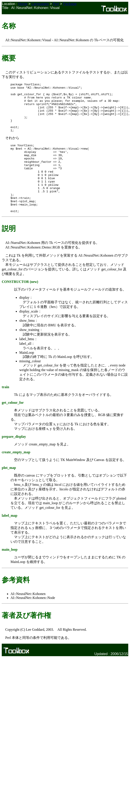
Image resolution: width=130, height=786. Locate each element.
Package (70, 4)
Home (23, 4)
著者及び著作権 (26, 639)
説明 (9, 252)
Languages (40, 4)
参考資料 (16, 603)
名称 (9, 26)
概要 (9, 58)
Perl (56, 4)
